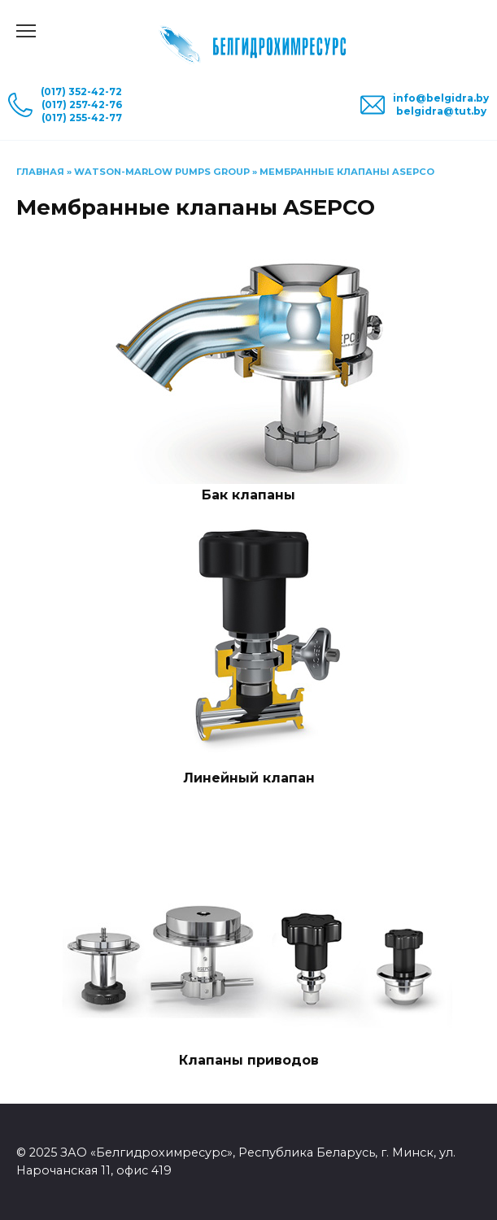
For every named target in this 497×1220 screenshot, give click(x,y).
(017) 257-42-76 (81, 104)
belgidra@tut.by (441, 111)
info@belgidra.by (441, 98)
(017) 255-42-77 (81, 117)
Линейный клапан (249, 778)
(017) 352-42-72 (81, 91)
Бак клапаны (248, 495)
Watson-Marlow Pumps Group (162, 171)
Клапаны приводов (249, 1060)
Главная (40, 171)
